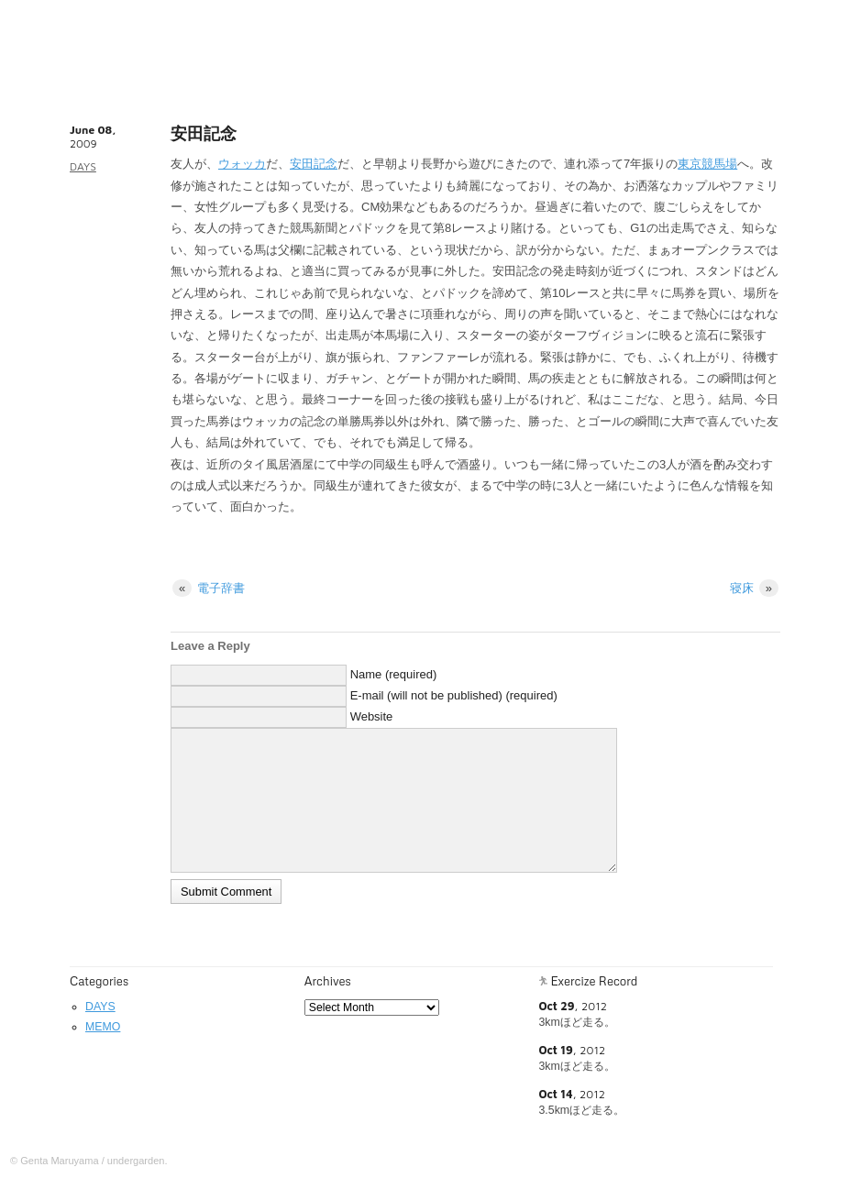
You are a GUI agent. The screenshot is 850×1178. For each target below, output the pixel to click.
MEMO (102, 1026)
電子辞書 (208, 588)
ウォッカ (242, 164)
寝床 (754, 588)
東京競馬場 (707, 164)
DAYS (83, 166)
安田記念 (313, 164)
